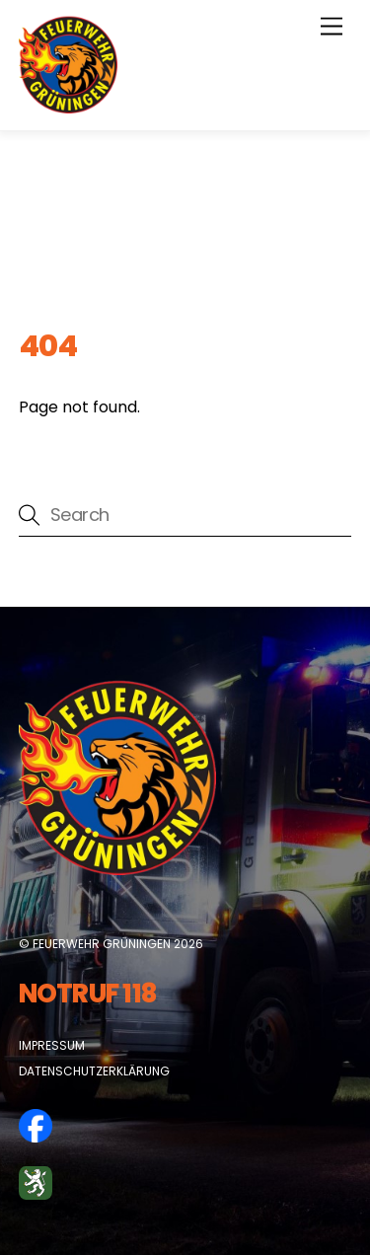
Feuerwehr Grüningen (102, 943)
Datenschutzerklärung (94, 1071)
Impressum (52, 1045)
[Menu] (331, 27)
